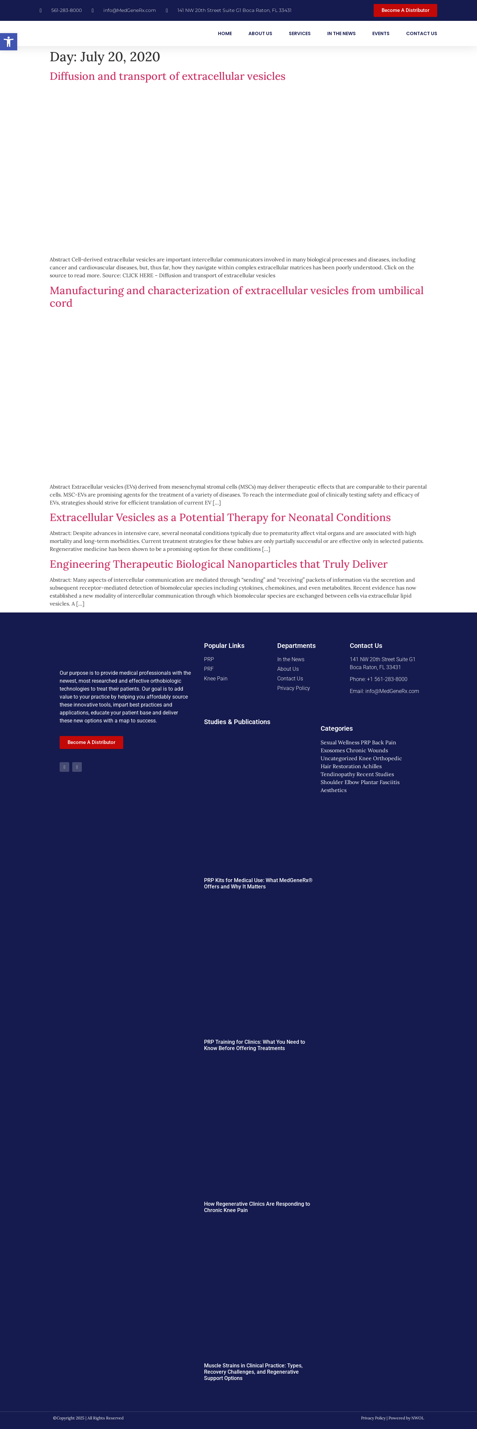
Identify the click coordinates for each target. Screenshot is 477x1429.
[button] (8, 41)
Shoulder (332, 782)
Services (300, 33)
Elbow (351, 782)
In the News (341, 33)
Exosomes (333, 750)
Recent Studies (375, 774)
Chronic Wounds (367, 750)
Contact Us (421, 33)
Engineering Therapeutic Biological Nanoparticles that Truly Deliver (219, 564)
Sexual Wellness (340, 742)
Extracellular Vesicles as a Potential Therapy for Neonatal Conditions (220, 517)
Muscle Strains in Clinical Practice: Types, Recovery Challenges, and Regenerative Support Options (253, 1371)
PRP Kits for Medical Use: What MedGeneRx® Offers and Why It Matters (258, 883)
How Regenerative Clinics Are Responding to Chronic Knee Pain (257, 1207)
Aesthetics (333, 790)
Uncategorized (339, 758)
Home (225, 33)
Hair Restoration (341, 766)
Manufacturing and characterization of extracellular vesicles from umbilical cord (237, 297)
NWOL (417, 1417)
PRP (366, 742)
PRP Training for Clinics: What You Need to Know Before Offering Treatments (254, 1045)
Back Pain (384, 742)
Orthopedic (387, 758)
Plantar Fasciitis (380, 782)
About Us (260, 33)
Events (381, 33)
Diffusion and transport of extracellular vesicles (168, 76)
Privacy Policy (373, 1417)
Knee (365, 758)
